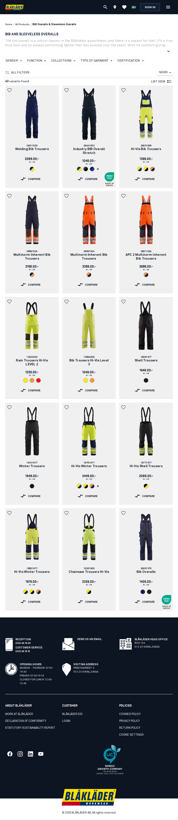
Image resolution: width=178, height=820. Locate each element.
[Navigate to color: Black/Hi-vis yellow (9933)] (146, 486)
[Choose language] (133, 7)
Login (66, 721)
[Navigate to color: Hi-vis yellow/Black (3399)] (146, 169)
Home (8, 24)
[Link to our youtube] (41, 754)
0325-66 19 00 (23, 643)
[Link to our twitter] (20, 754)
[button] (10, 90)
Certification (131, 60)
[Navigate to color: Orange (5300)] (32, 380)
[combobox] (165, 72)
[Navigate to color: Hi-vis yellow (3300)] (25, 380)
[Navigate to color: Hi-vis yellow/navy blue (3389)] (139, 169)
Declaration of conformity (25, 721)
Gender (15, 60)
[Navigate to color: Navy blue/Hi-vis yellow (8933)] (32, 169)
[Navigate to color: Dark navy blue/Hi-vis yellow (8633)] (79, 169)
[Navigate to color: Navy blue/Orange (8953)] (32, 274)
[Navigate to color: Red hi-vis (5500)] (38, 380)
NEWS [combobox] (163, 72)
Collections (64, 60)
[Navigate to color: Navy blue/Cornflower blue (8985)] (92, 169)
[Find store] (115, 7)
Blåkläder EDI (72, 714)
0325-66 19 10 (22, 651)
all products (22, 24)
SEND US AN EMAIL (89, 639)
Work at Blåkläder (19, 714)
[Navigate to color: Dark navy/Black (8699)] (85, 169)
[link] (32, 136)
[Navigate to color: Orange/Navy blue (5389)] (152, 169)
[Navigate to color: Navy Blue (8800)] (142, 591)
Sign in (150, 7)
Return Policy (129, 728)
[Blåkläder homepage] (14, 7)
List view (161, 81)
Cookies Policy (130, 714)
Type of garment (97, 60)
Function (37, 60)
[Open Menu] (168, 7)
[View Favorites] (124, 7)
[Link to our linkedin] (30, 754)
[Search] (105, 7)
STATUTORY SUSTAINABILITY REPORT (30, 728)
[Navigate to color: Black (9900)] (146, 380)
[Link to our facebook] (10, 754)
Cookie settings (131, 734)
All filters (17, 72)
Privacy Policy (129, 721)
